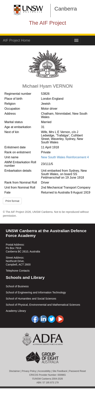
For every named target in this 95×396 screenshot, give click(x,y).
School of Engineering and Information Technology (36, 292)
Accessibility (44, 371)
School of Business (17, 286)
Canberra (65, 9)
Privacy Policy (29, 371)
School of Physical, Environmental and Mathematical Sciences (43, 304)
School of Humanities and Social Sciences (31, 298)
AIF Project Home (16, 40)
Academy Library (16, 310)
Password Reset (77, 371)
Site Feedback (59, 371)
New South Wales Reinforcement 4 (65, 157)
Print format (12, 200)
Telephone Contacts (18, 270)
